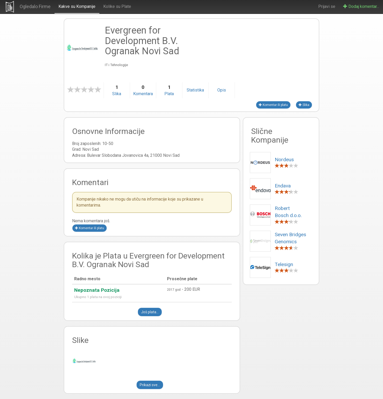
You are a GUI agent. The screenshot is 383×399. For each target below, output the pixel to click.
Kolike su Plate (117, 6)
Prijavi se (326, 6)
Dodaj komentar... (361, 6)
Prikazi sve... (150, 385)
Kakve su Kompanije (76, 6)
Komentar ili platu (273, 105)
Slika (304, 105)
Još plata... (150, 312)
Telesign (284, 264)
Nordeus (284, 160)
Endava (283, 186)
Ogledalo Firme (35, 6)
